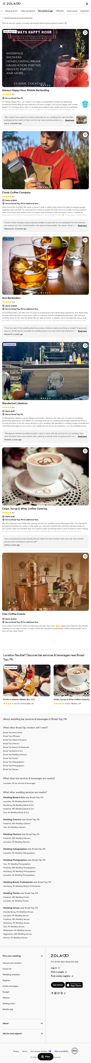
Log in (55, 968)
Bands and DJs (11, 11)
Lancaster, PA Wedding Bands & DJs (18, 801)
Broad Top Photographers (13, 766)
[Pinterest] (55, 994)
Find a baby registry (62, 976)
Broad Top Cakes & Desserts (14, 740)
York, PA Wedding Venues (13, 927)
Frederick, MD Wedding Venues (16, 919)
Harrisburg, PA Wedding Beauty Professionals (21, 886)
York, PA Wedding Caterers (14, 827)
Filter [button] (45, 1056)
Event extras (72, 11)
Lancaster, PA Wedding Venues (16, 916)
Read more (69, 120)
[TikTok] (65, 994)
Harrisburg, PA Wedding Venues (16, 923)
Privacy (16, 1051)
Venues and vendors (12, 963)
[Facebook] (52, 994)
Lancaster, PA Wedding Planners (16, 842)
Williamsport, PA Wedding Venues (17, 930)
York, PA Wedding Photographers (17, 864)
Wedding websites (11, 974)
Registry (6, 980)
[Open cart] (87, 3)
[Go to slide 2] (43, 85)
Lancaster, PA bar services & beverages (19, 783)
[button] (85, 32)
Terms (24, 1051)
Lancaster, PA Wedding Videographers (19, 853)
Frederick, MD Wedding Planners (16, 838)
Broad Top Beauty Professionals (16, 747)
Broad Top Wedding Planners (15, 755)
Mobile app (8, 1009)
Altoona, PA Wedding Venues (15, 938)
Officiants (60, 11)
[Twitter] (58, 994)
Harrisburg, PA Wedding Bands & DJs (18, 805)
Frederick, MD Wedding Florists (16, 897)
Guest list (7, 969)
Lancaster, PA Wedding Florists (16, 901)
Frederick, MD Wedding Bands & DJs (18, 809)
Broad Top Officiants (11, 736)
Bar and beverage (45, 11)
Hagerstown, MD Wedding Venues (17, 934)
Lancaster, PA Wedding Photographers (19, 875)
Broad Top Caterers (11, 743)
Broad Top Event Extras (12, 732)
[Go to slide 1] (41, 85)
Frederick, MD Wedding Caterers (17, 823)
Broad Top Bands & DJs (12, 751)
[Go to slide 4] (48, 85)
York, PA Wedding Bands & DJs (16, 812)
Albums (6, 997)
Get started (58, 985)
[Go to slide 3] (45, 85)
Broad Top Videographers (13, 762)
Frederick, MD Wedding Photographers (19, 868)
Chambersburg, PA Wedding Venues (18, 912)
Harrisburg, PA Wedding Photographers (19, 871)
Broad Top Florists (10, 758)
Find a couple (59, 972)
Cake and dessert (28, 11)
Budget (6, 992)
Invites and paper (11, 986)
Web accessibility (61, 1051)
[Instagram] (61, 994)
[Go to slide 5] (50, 85)
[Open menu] (4, 3)
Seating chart (9, 1003)
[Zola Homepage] (14, 4)
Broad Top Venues (10, 769)
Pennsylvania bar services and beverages (17, 18)
